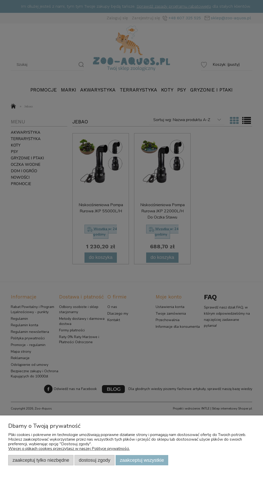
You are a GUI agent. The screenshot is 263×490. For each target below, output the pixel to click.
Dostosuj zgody (94, 460)
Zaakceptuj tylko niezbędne (41, 460)
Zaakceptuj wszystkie (142, 460)
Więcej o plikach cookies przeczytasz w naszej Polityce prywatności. (69, 448)
